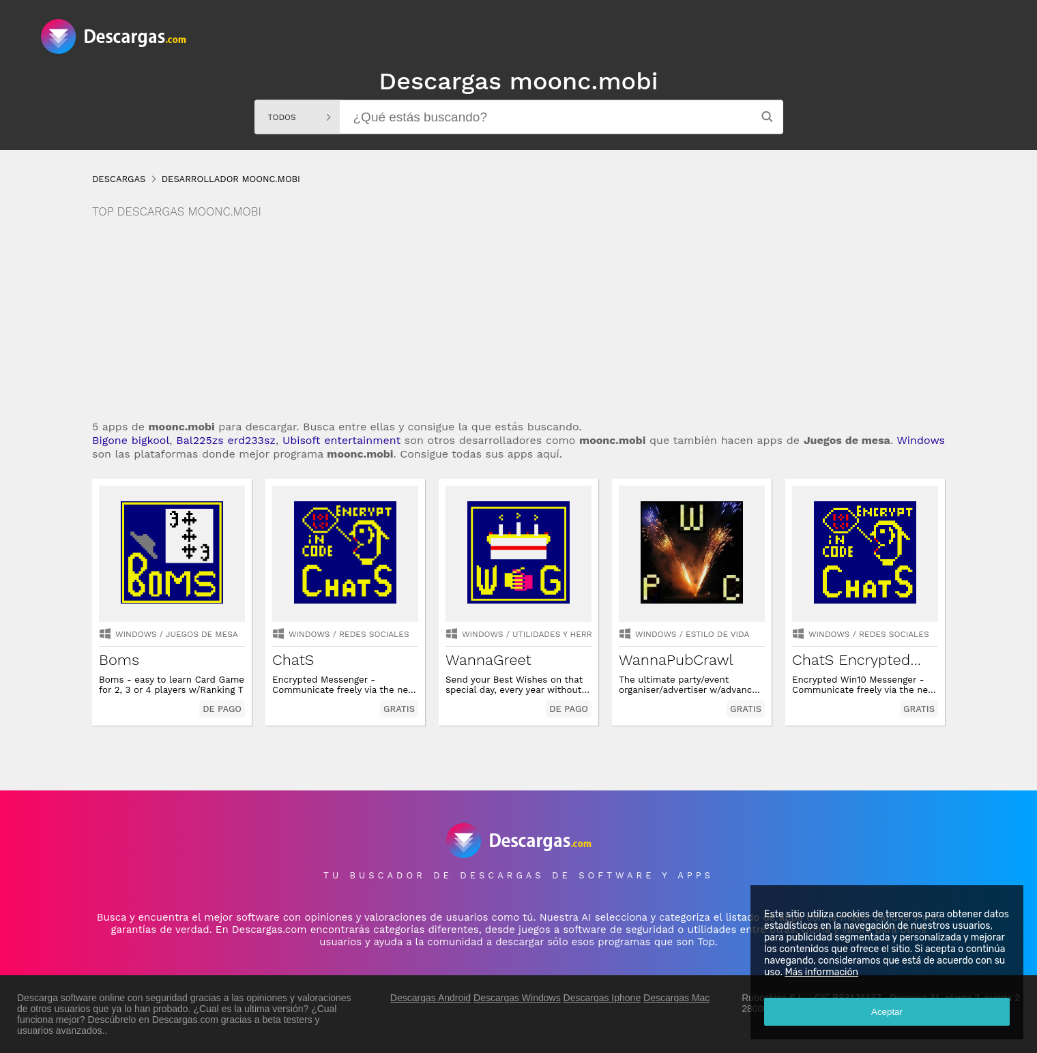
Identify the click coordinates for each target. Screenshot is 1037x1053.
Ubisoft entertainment (341, 440)
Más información (821, 972)
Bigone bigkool (130, 440)
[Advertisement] (518, 320)
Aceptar (887, 1012)
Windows (920, 440)
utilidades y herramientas (572, 634)
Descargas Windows (517, 997)
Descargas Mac (676, 997)
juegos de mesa (202, 634)
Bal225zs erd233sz (226, 440)
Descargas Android (430, 997)
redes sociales (374, 634)
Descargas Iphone (602, 997)
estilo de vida (717, 634)
